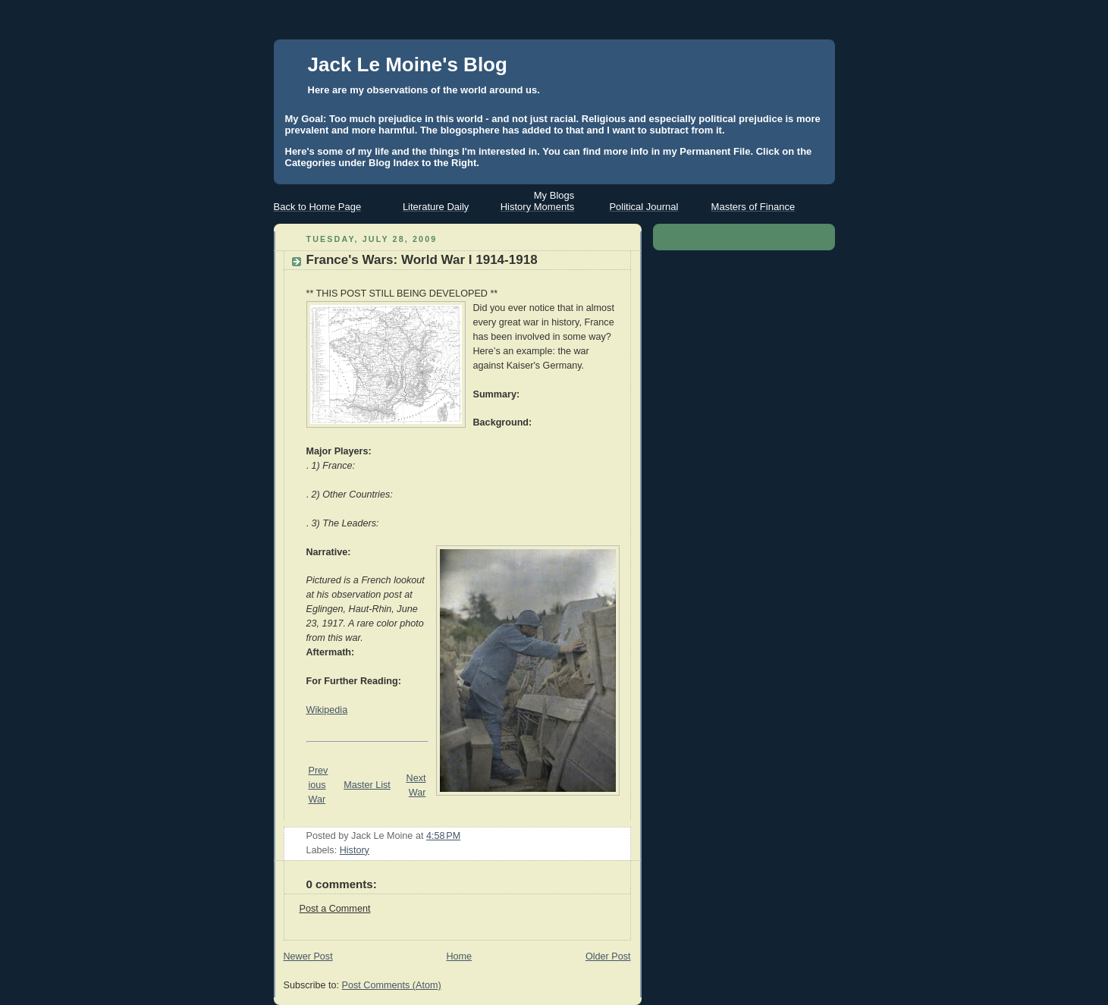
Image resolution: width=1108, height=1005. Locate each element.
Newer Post (308, 956)
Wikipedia (327, 710)
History (354, 850)
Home (459, 956)
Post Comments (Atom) (391, 985)
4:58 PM (443, 836)
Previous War (318, 785)
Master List (367, 785)
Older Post (608, 956)
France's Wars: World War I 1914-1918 (422, 260)
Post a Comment (335, 908)
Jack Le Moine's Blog (407, 64)
